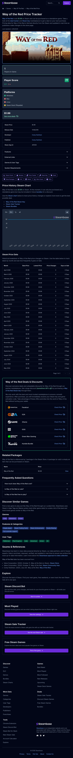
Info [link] (20, 179)
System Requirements (36, 168)
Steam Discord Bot (9, 727)
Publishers (7, 710)
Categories (7, 699)
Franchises (7, 714)
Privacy (21, 754)
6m (11, 212)
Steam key (26, 21)
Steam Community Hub (51, 565)
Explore (66, 3)
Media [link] (28, 179)
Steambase (40, 728)
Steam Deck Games (44, 686)
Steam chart (12, 196)
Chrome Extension (9, 723)
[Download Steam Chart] (67, 212)
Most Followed (42, 675)
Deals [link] (53, 175)
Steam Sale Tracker (13, 204)
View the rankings (36, 614)
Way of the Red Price (33, 8)
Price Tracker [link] (31, 175)
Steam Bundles (11, 206)
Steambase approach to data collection (53, 555)
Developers (7, 707)
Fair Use (35, 754)
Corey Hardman (37, 135)
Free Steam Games (44, 703)
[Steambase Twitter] (43, 735)
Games (8, 8)
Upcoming (41, 682)
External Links (36, 157)
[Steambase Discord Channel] (37, 735)
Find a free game (36, 650)
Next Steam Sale (9, 735)
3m (6, 212)
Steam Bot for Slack (10, 731)
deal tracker (14, 21)
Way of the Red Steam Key (15, 202)
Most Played (41, 671)
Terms (29, 754)
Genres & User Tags (36, 162)
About (42, 754)
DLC (4, 671)
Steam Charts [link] (8, 175)
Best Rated (41, 667)
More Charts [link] (38, 179)
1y (15, 212)
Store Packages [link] (9, 179)
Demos (5, 675)
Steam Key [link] (43, 175)
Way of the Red (7, 19)
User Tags (6, 703)
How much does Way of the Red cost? (36, 484)
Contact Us (49, 754)
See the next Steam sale (36, 632)
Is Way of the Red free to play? (36, 494)
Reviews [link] (19, 175)
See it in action (36, 596)
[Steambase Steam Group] (40, 735)
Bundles (6, 679)
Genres (5, 695)
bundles (39, 192)
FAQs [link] (49, 179)
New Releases (42, 679)
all (20, 212)
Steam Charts (8, 682)
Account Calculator (10, 739)
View (66, 471)
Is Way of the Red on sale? (36, 489)
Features (36, 152)
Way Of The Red (19, 8)
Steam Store (54, 563)
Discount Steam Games (45, 699)
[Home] (3, 8)
